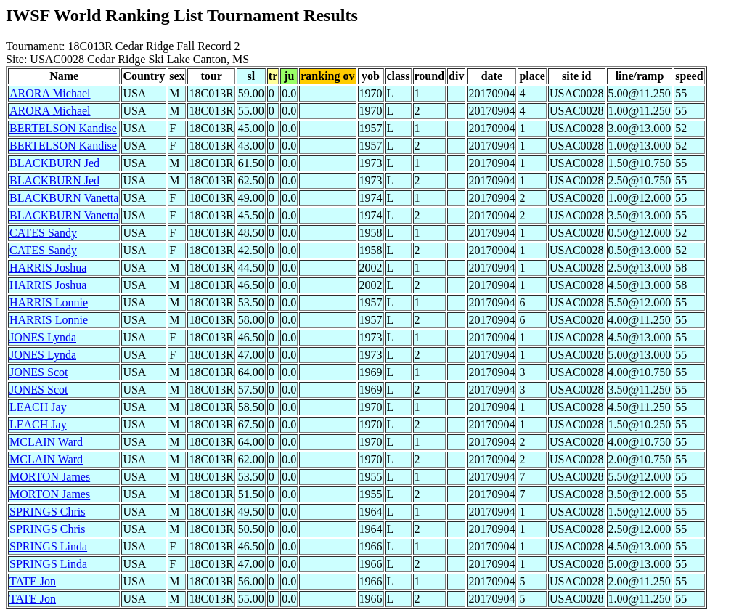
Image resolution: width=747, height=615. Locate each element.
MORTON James (49, 477)
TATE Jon (32, 581)
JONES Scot (38, 372)
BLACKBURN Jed (54, 163)
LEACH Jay (38, 407)
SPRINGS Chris (47, 511)
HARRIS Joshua (47, 267)
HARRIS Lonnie (48, 302)
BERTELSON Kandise (63, 128)
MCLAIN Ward (46, 442)
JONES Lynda (42, 337)
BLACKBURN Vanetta (63, 198)
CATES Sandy (43, 233)
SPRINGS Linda (48, 546)
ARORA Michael (50, 93)
